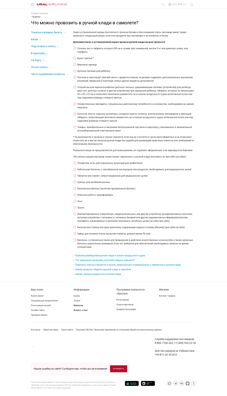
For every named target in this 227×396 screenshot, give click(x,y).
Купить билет (37, 296)
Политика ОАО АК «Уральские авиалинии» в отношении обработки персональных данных (119, 330)
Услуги (77, 300)
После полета (39, 67)
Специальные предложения (44, 300)
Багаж (34, 39)
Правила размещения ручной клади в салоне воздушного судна (110, 255)
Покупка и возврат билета (46, 32)
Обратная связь (50, 330)
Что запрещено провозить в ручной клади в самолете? (105, 260)
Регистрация (122, 300)
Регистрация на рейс (41, 305)
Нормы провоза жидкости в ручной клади (98, 274)
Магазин (164, 289)
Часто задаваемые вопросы (48, 74)
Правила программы (126, 309)
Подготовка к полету (43, 46)
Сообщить (118, 369)
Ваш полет (37, 289)
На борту (36, 60)
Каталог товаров (167, 296)
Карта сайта (67, 330)
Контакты (35, 330)
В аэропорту (38, 53)
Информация (81, 289)
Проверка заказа (39, 315)
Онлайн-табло (38, 310)
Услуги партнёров (124, 304)
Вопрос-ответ (81, 310)
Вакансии (78, 305)
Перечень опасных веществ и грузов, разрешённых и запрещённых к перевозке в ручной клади (128, 264)
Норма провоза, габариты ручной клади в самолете (103, 269)
